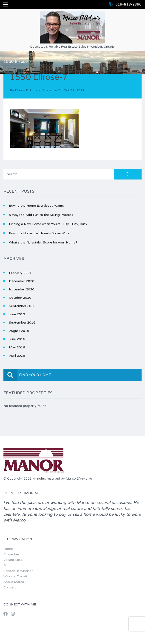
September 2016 (22, 322)
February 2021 (20, 273)
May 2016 (17, 347)
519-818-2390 (128, 4)
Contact (9, 587)
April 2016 (17, 356)
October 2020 (20, 298)
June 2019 (17, 314)
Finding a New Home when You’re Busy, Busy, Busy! (48, 224)
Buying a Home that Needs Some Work (39, 233)
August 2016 (19, 331)
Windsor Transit (15, 576)
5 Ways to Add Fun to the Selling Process (41, 215)
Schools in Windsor (18, 571)
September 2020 (22, 306)
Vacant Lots (12, 560)
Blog (7, 565)
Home (8, 549)
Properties (11, 554)
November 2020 (21, 289)
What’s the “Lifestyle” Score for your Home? (43, 242)
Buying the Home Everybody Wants (36, 206)
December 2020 (21, 281)
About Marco (13, 582)
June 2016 (17, 339)
